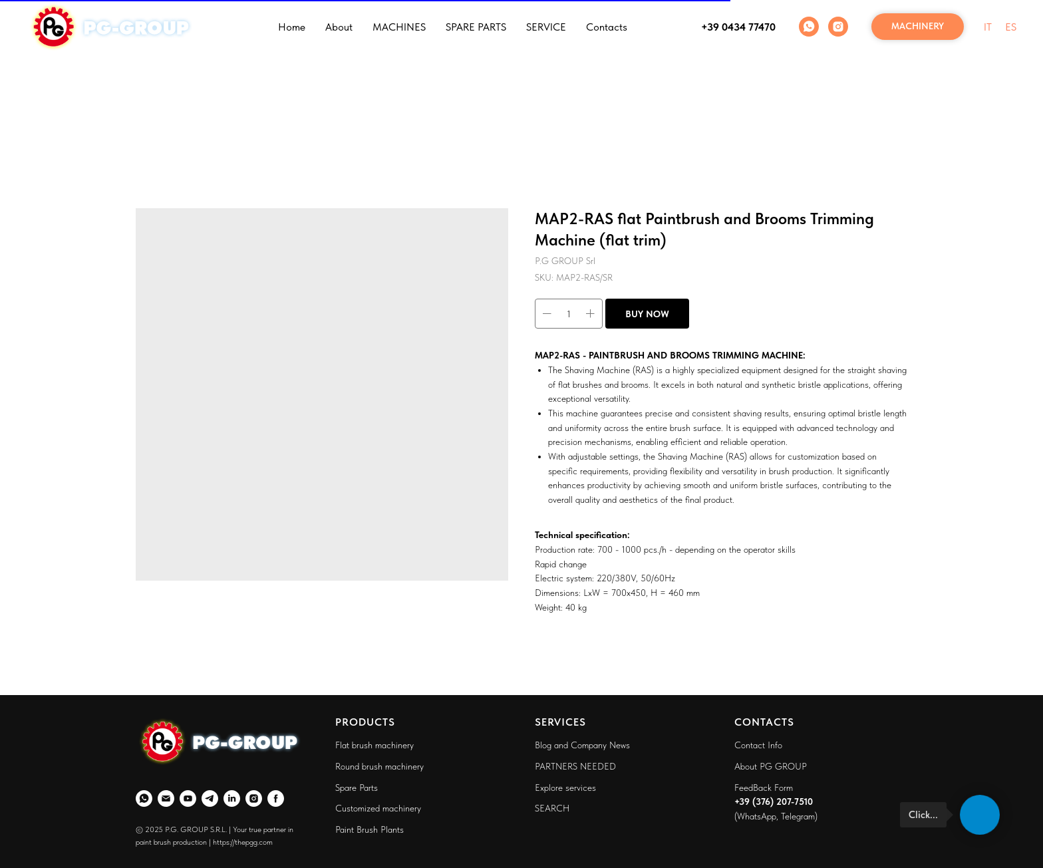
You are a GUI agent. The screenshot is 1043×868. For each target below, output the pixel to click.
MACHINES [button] (399, 27)
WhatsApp (756, 816)
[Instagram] (838, 27)
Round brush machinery (379, 766)
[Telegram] (210, 798)
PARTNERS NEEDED (575, 766)
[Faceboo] (275, 798)
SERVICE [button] (546, 27)
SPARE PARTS (476, 27)
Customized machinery (378, 808)
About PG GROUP (770, 766)
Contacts (606, 27)
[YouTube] (188, 798)
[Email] (166, 798)
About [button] (339, 27)
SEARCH (552, 808)
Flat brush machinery (374, 745)
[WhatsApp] (809, 27)
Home (291, 27)
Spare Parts (356, 787)
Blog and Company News (582, 745)
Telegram (798, 816)
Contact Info (758, 745)
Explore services (565, 787)
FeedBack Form (763, 787)
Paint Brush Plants (369, 829)
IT (988, 27)
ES (1010, 27)
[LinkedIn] (232, 798)
